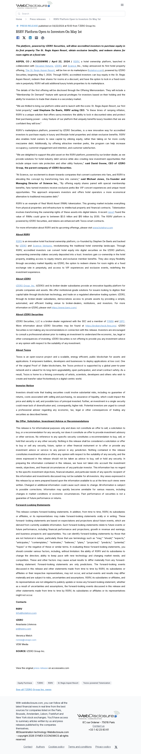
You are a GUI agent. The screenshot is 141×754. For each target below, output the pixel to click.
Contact (28, 746)
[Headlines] (34, 5)
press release (41, 668)
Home (19, 19)
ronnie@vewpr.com (26, 639)
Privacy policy (103, 746)
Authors (40, 746)
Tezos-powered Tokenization (96, 683)
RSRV (50, 683)
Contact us (99, 726)
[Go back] (27, 26)
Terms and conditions (80, 746)
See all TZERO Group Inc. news (33, 689)
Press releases (38, 19)
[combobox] (70, 13)
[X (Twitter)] (116, 747)
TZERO (40, 683)
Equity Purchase (25, 683)
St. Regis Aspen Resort (68, 683)
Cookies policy (56, 746)
